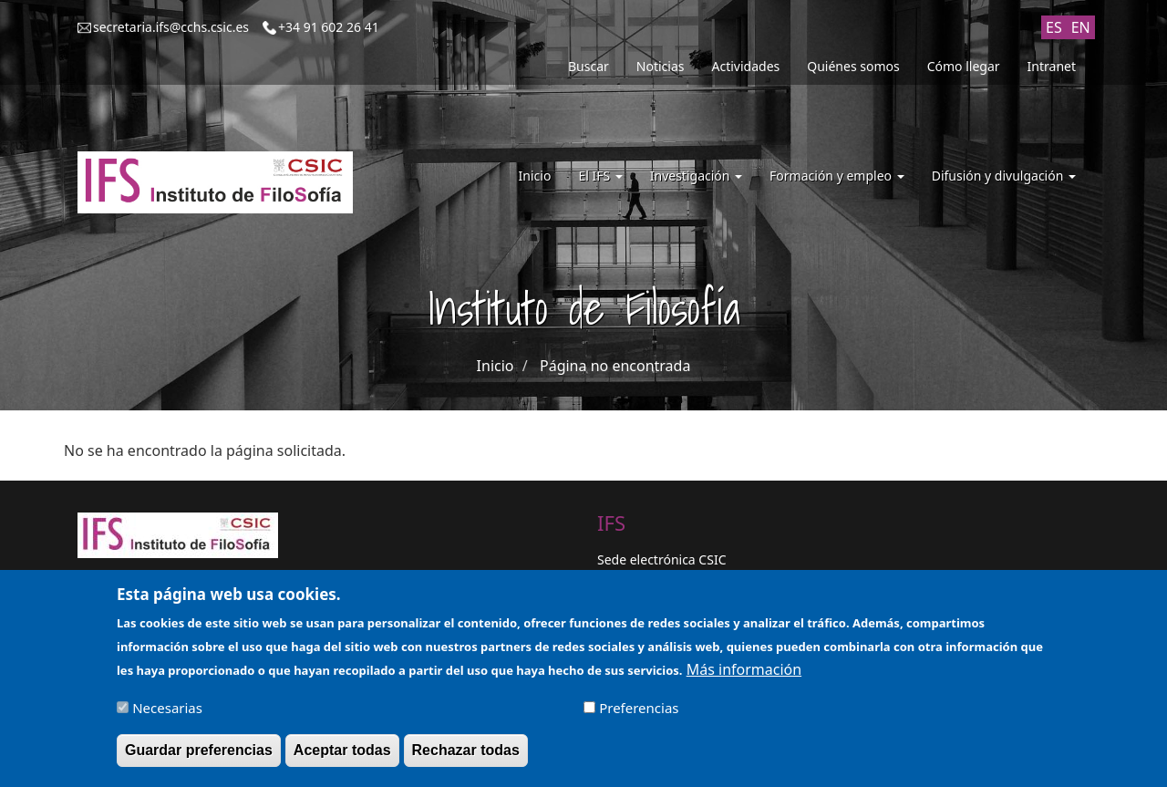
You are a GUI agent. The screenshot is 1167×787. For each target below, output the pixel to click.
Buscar (588, 66)
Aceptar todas (342, 758)
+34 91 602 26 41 (328, 27)
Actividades (746, 66)
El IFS (600, 175)
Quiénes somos (853, 66)
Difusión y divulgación (1004, 175)
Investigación (696, 175)
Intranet (1052, 66)
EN (1080, 27)
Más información (744, 678)
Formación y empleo (836, 175)
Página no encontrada (615, 366)
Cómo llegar (963, 66)
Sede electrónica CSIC (661, 559)
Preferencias (638, 716)
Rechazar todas (466, 758)
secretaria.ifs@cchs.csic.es (171, 27)
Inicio (535, 175)
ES (1054, 27)
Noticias (660, 66)
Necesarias (167, 716)
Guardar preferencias (199, 758)
